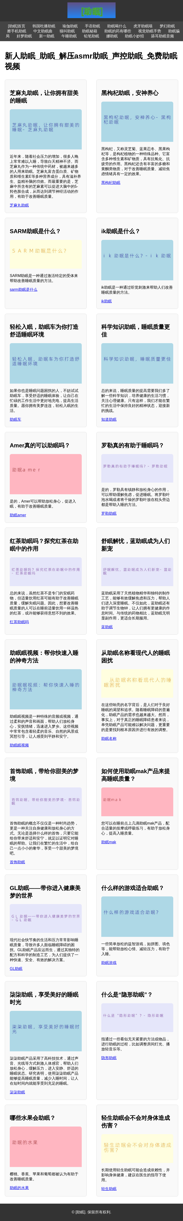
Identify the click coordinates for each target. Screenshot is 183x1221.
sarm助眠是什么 (23, 289)
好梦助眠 (24, 36)
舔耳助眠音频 (162, 36)
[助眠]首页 (16, 26)
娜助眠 (112, 36)
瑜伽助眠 (70, 26)
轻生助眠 (109, 1189)
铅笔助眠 (91, 36)
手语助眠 (92, 26)
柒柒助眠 (17, 1092)
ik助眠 (106, 301)
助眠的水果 (19, 1188)
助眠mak (108, 842)
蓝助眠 (107, 627)
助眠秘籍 (89, 31)
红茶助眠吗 (19, 622)
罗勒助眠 (109, 513)
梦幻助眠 (167, 26)
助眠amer (18, 515)
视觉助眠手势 (149, 31)
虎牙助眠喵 (142, 26)
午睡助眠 (69, 36)
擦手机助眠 (16, 31)
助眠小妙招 (134, 36)
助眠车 (15, 419)
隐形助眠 (109, 1058)
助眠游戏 (109, 963)
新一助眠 (46, 36)
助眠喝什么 (116, 26)
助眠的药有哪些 (117, 31)
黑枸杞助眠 (110, 183)
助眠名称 (109, 739)
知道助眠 (109, 419)
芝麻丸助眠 (19, 205)
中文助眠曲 (42, 31)
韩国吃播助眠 (43, 26)
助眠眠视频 (19, 745)
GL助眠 (16, 969)
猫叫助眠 (67, 31)
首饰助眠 (17, 862)
